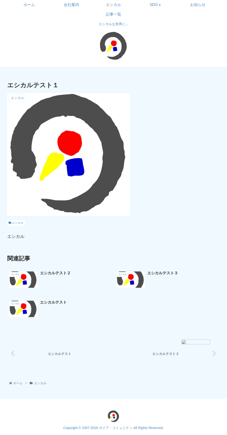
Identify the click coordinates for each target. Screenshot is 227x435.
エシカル (16, 222)
